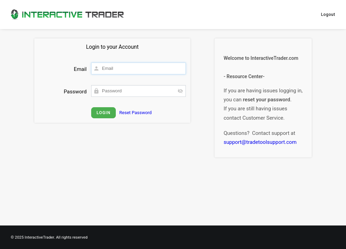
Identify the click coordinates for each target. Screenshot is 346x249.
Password (75, 92)
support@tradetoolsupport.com (260, 142)
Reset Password (135, 112)
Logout (328, 14)
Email (80, 69)
